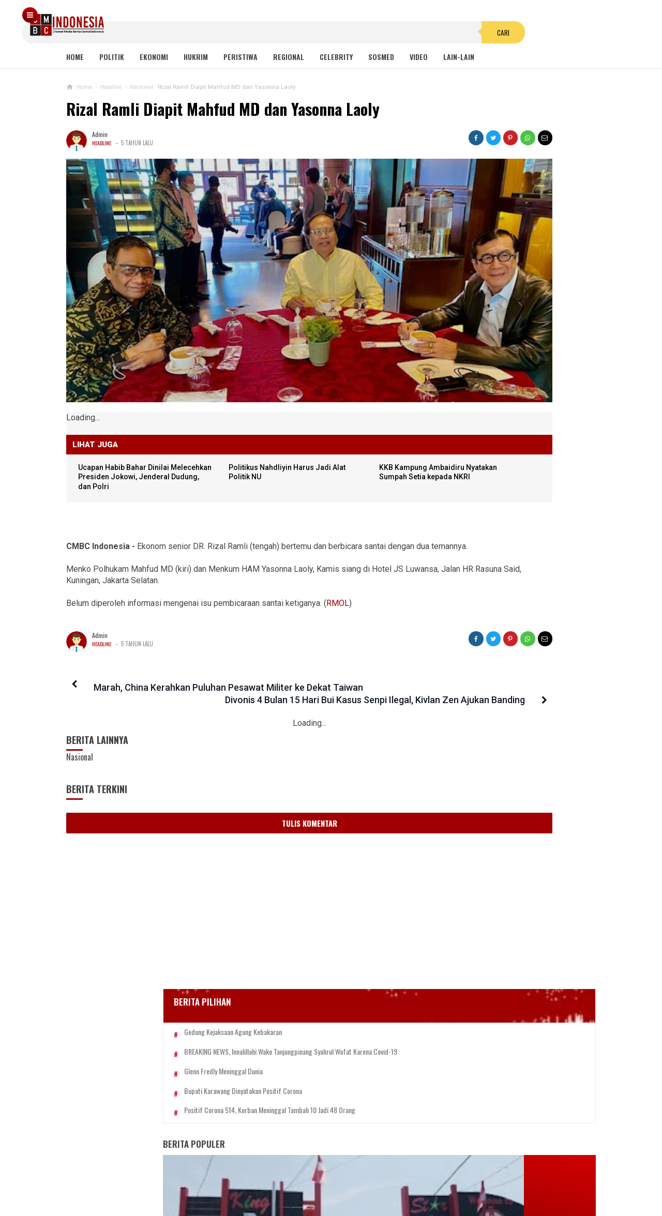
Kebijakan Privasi (379, 1174)
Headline (102, 143)
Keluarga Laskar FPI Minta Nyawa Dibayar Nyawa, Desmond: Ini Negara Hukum (510, 665)
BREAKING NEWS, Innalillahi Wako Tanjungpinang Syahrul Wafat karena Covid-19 (520, 298)
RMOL (337, 553)
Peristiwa (240, 56)
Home (75, 56)
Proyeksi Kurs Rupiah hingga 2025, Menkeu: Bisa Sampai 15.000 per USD (508, 915)
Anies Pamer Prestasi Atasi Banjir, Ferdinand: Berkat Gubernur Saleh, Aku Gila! (508, 615)
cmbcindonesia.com (328, 1190)
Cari (393, 23)
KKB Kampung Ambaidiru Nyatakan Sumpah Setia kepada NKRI (358, 416)
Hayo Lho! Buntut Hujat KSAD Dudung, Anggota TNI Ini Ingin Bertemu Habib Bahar (500, 865)
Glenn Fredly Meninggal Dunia (501, 326)
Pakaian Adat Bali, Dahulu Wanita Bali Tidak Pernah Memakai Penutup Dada (506, 765)
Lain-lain (458, 56)
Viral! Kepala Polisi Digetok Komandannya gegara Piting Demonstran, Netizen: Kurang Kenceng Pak (520, 715)
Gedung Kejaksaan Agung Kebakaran (511, 269)
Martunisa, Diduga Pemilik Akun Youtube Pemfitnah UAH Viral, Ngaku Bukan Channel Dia (509, 965)
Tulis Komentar (247, 786)
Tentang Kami (227, 1174)
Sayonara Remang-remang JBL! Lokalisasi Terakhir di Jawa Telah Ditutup (530, 517)
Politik (111, 56)
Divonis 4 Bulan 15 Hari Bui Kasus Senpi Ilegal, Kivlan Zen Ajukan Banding (339, 650)
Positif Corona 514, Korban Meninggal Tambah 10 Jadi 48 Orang (513, 369)
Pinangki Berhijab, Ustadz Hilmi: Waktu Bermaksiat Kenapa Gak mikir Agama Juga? (504, 815)
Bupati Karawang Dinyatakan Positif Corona (521, 345)
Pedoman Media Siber (299, 1174)
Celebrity (336, 56)
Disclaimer (440, 1174)
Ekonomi (154, 56)
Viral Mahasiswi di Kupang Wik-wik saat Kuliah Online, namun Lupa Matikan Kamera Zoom (507, 565)
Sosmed (381, 56)
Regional (288, 56)
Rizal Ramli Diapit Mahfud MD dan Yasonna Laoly (223, 108)
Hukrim (196, 56)
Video (419, 56)
